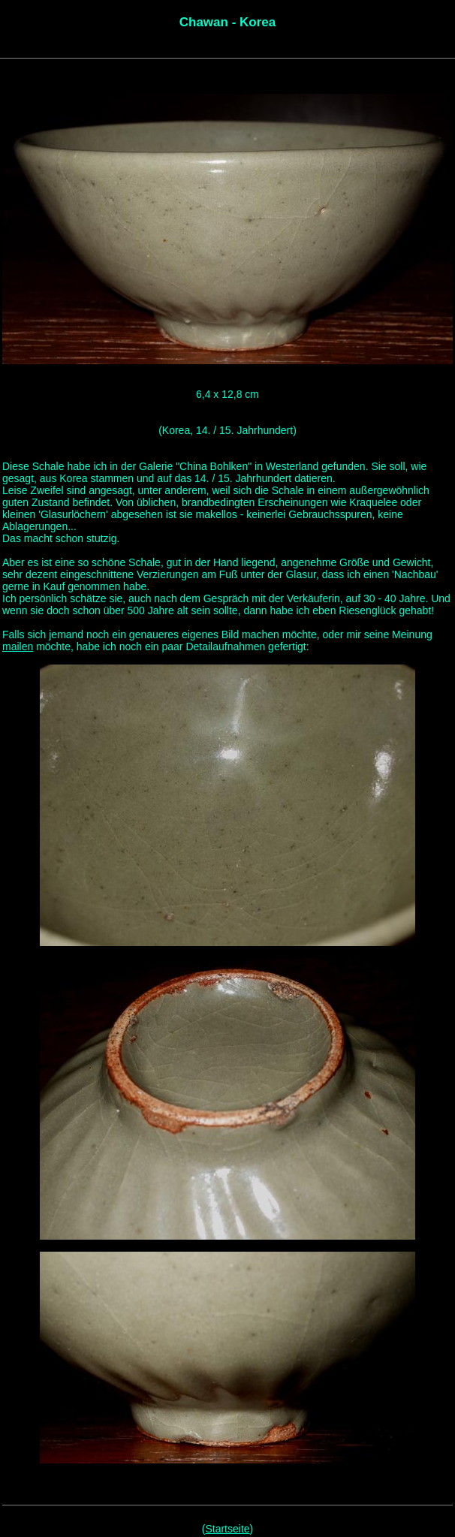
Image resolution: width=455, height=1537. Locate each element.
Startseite (227, 1529)
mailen (17, 646)
